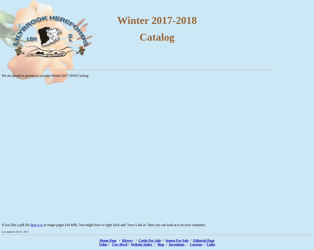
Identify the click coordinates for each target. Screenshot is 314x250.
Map (160, 244)
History (127, 240)
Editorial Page (203, 240)
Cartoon (196, 244)
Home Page (108, 240)
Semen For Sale (176, 240)
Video (103, 244)
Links (211, 244)
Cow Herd (119, 244)
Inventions (176, 244)
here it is (37, 225)
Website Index (142, 244)
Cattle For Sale (149, 240)
